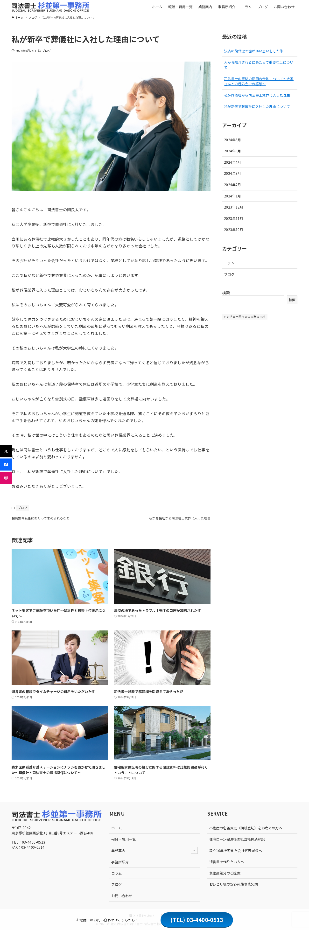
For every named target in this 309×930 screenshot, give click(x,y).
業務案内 (154, 850)
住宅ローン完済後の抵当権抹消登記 (237, 839)
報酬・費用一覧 (123, 839)
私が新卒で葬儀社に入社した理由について (257, 106)
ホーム (116, 828)
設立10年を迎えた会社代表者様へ (235, 850)
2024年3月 (232, 173)
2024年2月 (232, 184)
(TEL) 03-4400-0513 (196, 919)
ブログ (46, 51)
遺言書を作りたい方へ (226, 861)
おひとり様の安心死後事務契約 (233, 884)
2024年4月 (232, 162)
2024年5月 (232, 150)
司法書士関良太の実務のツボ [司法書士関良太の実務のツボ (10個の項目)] (245, 317)
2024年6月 (232, 139)
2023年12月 (233, 207)
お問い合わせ (121, 895)
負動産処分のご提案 (225, 872)
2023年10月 (233, 229)
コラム (229, 262)
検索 (226, 292)
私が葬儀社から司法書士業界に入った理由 (257, 95)
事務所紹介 (120, 861)
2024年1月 (232, 195)
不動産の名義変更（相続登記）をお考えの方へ (245, 828)
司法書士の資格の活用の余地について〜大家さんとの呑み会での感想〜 (259, 81)
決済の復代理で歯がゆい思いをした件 (253, 50)
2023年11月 (233, 218)
